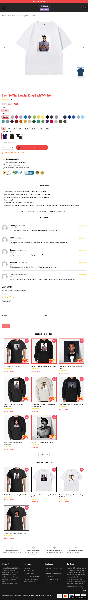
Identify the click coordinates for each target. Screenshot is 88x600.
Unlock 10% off (84, 591)
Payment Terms (50, 571)
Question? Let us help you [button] (79, 597)
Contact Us (49, 576)
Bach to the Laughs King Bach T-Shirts (16, 495)
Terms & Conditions (30, 571)
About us (27, 568)
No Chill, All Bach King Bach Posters (42, 442)
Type (3, 107)
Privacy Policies (29, 574)
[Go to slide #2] (49, 82)
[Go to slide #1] (39, 82)
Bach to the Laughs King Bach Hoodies (43, 366)
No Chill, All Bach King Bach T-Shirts (15, 366)
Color (3, 113)
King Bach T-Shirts (28, 16)
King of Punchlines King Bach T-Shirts (15, 533)
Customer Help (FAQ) (52, 579)
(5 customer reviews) (16, 100)
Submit (6, 326)
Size (3, 125)
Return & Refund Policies (53, 574)
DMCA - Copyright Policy (31, 576)
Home (4, 16)
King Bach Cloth (13, 16)
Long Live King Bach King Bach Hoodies (71, 404)
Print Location (6, 131)
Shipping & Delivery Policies (54, 568)
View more (44, 454)
